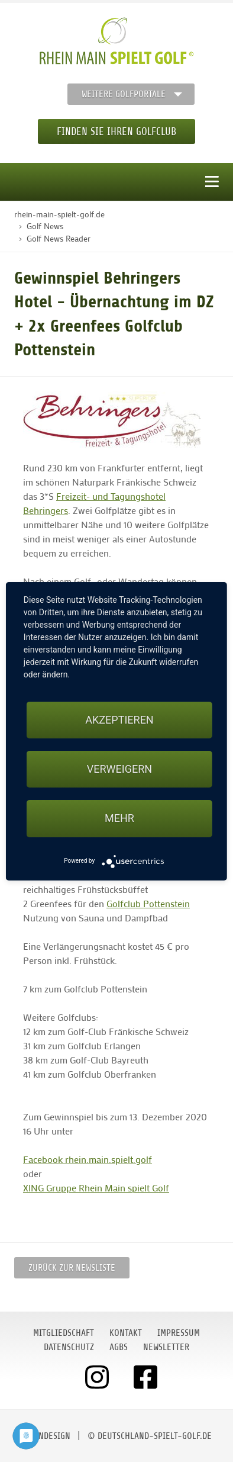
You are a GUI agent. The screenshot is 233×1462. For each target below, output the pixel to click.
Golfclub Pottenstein (148, 903)
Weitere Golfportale (124, 94)
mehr (119, 818)
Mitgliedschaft (63, 1333)
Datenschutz (69, 1347)
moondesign (46, 1436)
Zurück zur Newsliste (71, 1267)
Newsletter (166, 1347)
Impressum (178, 1333)
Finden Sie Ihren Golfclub (116, 131)
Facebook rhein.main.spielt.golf (87, 1159)
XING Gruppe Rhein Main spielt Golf (96, 1187)
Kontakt (125, 1333)
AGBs (118, 1347)
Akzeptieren (119, 720)
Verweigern (119, 769)
